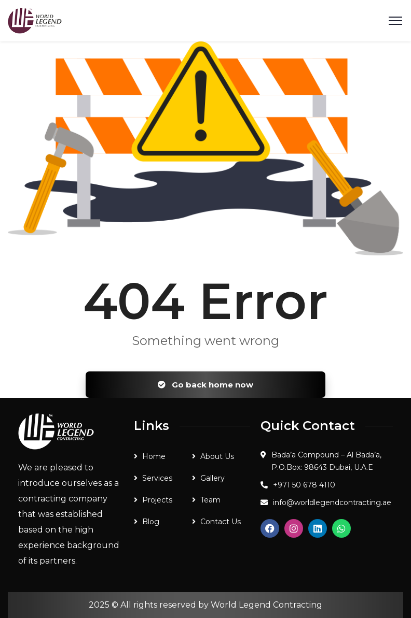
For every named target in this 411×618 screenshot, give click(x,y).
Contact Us (220, 521)
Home (154, 456)
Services (157, 478)
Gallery (212, 478)
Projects (157, 500)
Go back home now (205, 385)
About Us (217, 456)
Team (210, 500)
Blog (150, 521)
